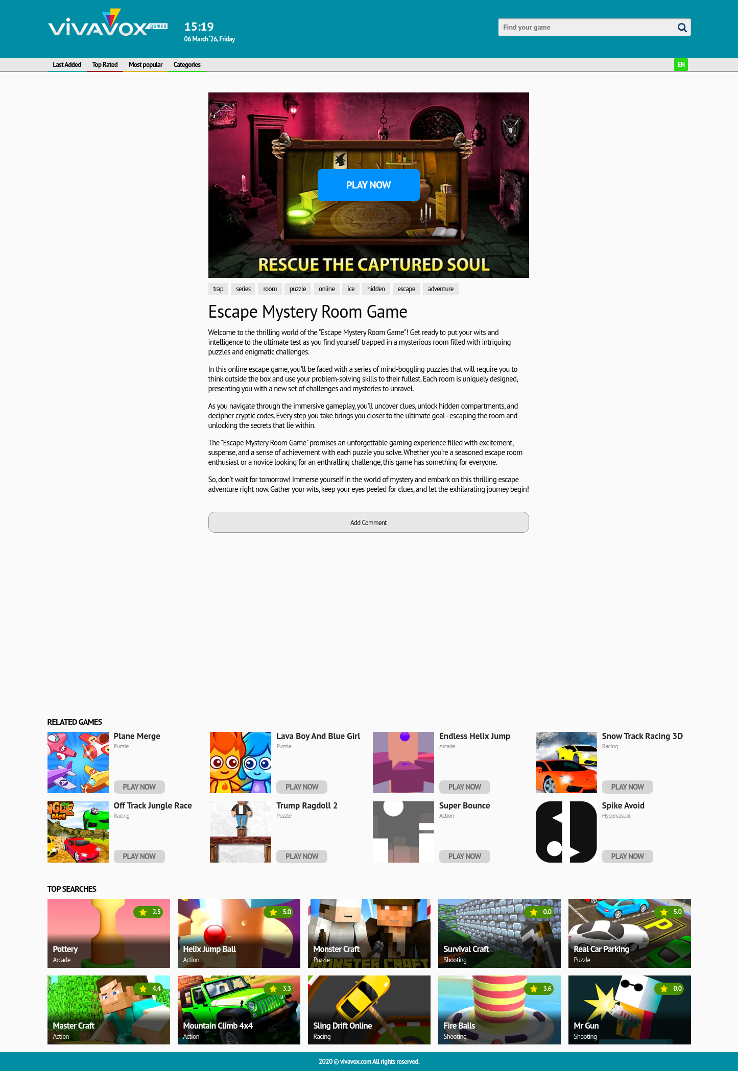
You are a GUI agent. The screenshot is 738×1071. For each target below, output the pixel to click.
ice (350, 288)
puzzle (298, 288)
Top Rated (105, 64)
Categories (187, 64)
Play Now (368, 185)
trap (218, 288)
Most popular (145, 64)
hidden (376, 288)
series (243, 288)
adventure (441, 288)
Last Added (67, 64)
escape (406, 288)
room (269, 288)
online (327, 288)
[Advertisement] (124, 156)
